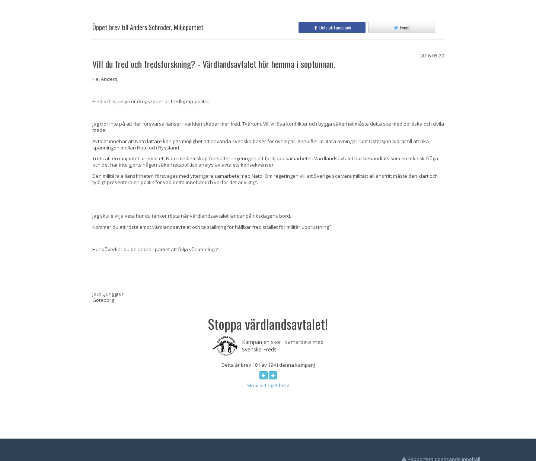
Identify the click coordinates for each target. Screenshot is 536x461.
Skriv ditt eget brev (268, 385)
